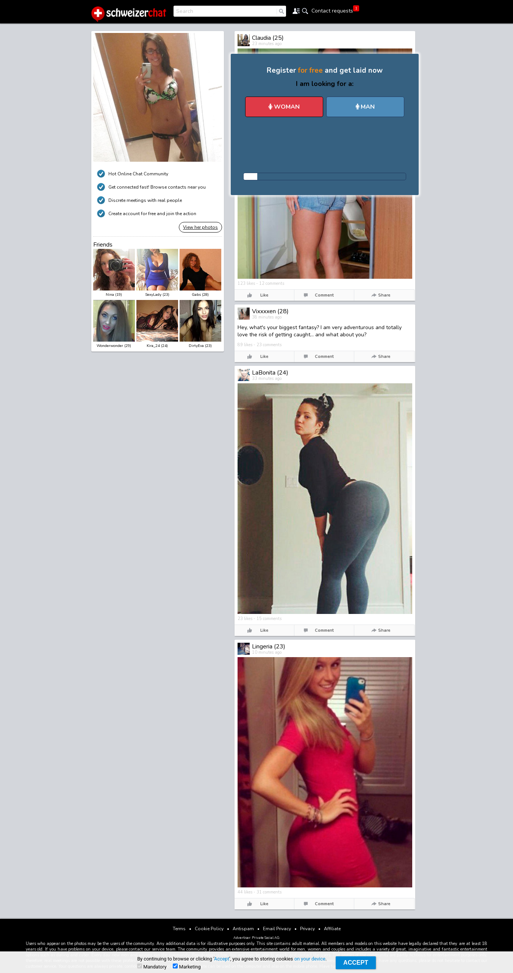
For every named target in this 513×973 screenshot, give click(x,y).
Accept (221, 959)
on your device (309, 959)
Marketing (186, 967)
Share (384, 295)
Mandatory (151, 967)
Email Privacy (277, 929)
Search (184, 11)
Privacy (307, 929)
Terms (179, 929)
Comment (324, 295)
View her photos (200, 227)
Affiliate (332, 929)
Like (264, 295)
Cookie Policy (209, 929)
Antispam (243, 929)
